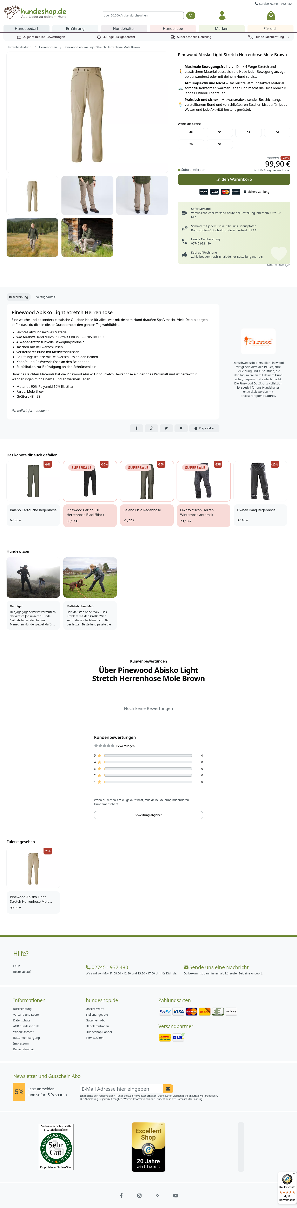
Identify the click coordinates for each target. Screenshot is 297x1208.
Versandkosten (281, 170)
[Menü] (294, 1174)
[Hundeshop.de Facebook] (121, 1195)
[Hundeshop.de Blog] (157, 1195)
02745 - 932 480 (107, 967)
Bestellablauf (22, 972)
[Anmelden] (222, 15)
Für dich (271, 28)
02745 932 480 (201, 243)
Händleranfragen (97, 1026)
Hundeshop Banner (99, 1032)
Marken (222, 28)
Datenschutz (21, 1020)
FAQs (16, 966)
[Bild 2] (32, 195)
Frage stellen (204, 428)
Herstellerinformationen (31, 410)
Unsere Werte (95, 1009)
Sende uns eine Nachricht (216, 967)
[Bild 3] (87, 195)
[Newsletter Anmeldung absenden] (168, 1088)
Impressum (21, 1043)
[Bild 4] (142, 195)
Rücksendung (22, 1009)
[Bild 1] (87, 112)
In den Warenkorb (234, 178)
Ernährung (75, 28)
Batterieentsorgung (26, 1038)
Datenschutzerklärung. (190, 1099)
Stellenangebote (97, 1014)
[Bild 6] (87, 237)
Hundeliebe (173, 28)
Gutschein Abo (96, 1020)
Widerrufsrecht (23, 1032)
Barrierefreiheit (23, 1049)
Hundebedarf (26, 28)
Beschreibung (18, 297)
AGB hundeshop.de (26, 1026)
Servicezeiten (95, 1038)
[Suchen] (190, 15)
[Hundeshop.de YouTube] (175, 1195)
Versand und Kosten (26, 1014)
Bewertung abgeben (148, 815)
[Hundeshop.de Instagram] (139, 1195)
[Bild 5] (32, 237)
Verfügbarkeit (45, 297)
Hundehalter (124, 28)
